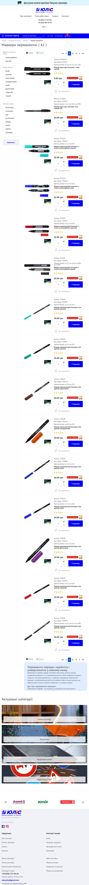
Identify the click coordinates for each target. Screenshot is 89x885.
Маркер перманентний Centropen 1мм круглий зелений (67, 303)
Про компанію (25, 15)
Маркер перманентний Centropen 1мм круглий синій (67, 460)
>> (83, 52)
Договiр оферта (6, 880)
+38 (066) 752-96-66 (10, 856)
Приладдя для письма (15, 39)
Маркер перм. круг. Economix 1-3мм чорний (66, 67)
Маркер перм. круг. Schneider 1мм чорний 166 (66, 105)
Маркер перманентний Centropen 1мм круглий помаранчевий (67, 421)
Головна (4, 39)
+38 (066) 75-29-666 (45, 18)
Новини (55, 15)
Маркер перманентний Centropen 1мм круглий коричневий (67, 382)
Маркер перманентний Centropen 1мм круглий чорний (67, 617)
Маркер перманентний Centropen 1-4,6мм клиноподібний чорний (67, 264)
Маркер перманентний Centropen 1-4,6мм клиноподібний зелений (67, 145)
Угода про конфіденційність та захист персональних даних (19, 876)
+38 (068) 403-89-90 (45, 21)
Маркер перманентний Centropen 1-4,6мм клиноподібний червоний (67, 223)
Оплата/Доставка (42, 15)
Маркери (25, 39)
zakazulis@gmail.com (10, 863)
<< (63, 52)
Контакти (65, 15)
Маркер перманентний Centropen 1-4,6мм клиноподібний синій (67, 184)
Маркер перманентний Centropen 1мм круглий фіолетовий (67, 539)
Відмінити (11, 141)
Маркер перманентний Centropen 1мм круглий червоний (67, 578)
